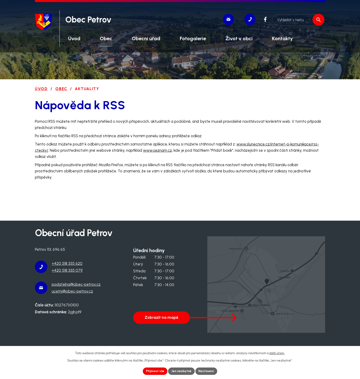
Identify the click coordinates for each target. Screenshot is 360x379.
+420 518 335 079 (67, 270)
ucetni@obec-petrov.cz (72, 291)
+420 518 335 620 (67, 263)
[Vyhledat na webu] (297, 19)
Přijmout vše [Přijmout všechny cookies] (155, 371)
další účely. (277, 353)
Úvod (41, 88)
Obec (61, 88)
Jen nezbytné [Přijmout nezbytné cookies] (182, 371)
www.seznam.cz (157, 150)
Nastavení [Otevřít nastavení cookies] (207, 371)
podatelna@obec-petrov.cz (76, 284)
